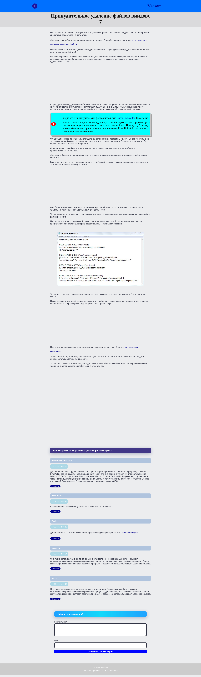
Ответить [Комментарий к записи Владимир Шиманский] (55, 486)
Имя (56, 641)
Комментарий (60, 622)
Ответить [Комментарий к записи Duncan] (55, 599)
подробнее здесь (130, 533)
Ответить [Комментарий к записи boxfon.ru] (55, 569)
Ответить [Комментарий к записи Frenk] (55, 539)
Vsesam (154, 5)
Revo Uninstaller (126, 118)
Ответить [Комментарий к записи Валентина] (55, 512)
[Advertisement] (100, 83)
